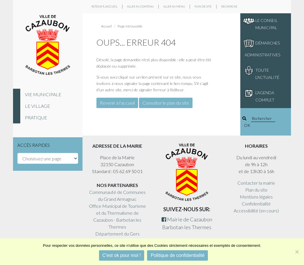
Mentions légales (256, 196)
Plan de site (203, 6)
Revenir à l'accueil (117, 102)
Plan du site (256, 189)
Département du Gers (117, 233)
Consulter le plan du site (165, 102)
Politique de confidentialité (177, 255)
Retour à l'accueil (104, 6)
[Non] (297, 252)
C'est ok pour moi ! (121, 255)
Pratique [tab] (36, 117)
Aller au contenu (140, 6)
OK (247, 125)
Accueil (106, 26)
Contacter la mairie (256, 183)
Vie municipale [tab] (43, 94)
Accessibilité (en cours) (256, 210)
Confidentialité (256, 203)
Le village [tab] (37, 106)
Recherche (229, 6)
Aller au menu (174, 6)
